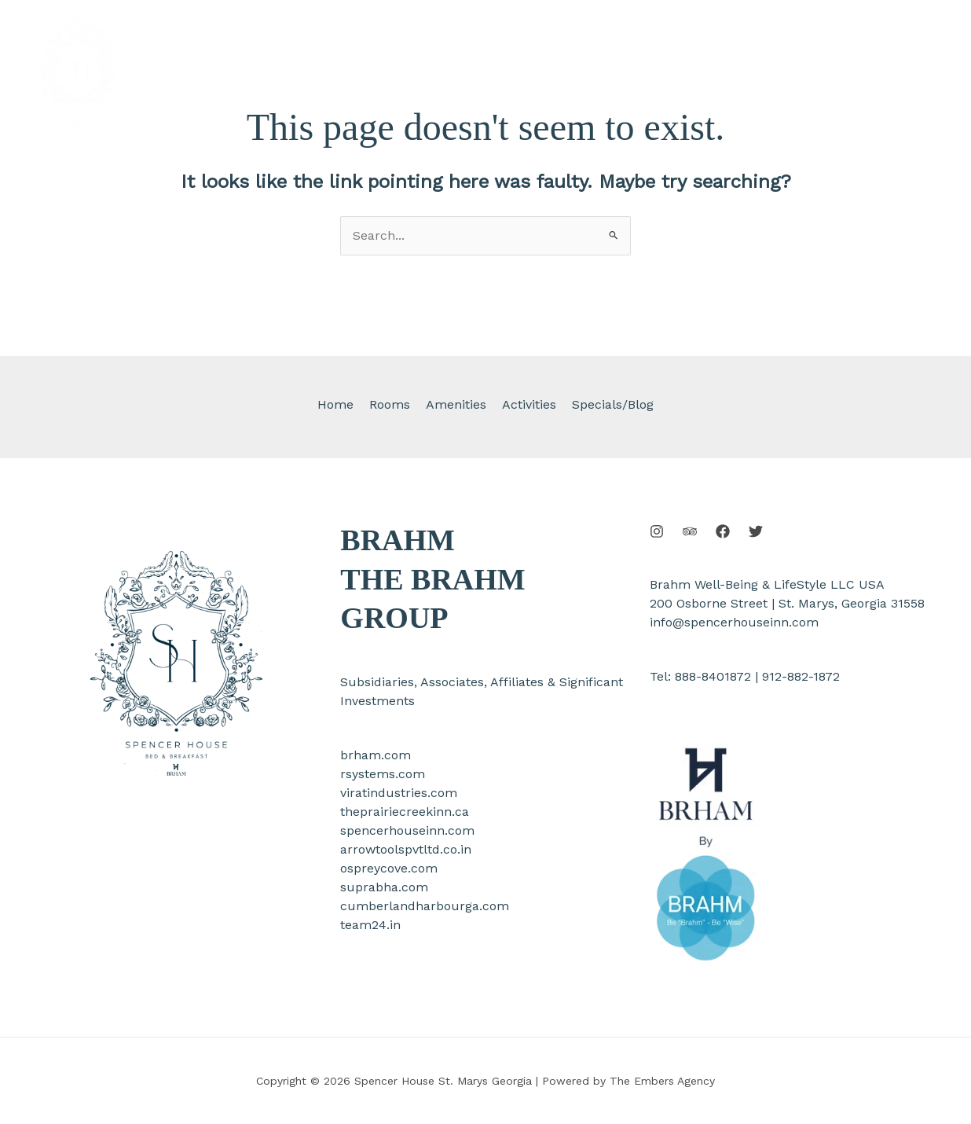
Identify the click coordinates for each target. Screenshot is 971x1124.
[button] (866, 71)
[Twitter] (756, 531)
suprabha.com (384, 887)
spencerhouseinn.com (407, 830)
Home (342, 404)
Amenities (456, 404)
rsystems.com (382, 773)
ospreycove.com (389, 868)
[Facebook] (723, 531)
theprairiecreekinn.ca (404, 811)
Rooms (392, 404)
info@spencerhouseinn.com (734, 622)
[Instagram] (657, 531)
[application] (624, 43)
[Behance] (690, 531)
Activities (526, 404)
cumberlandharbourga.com (424, 905)
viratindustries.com (398, 792)
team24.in (370, 924)
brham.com (375, 754)
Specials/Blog (606, 404)
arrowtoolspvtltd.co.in (405, 849)
